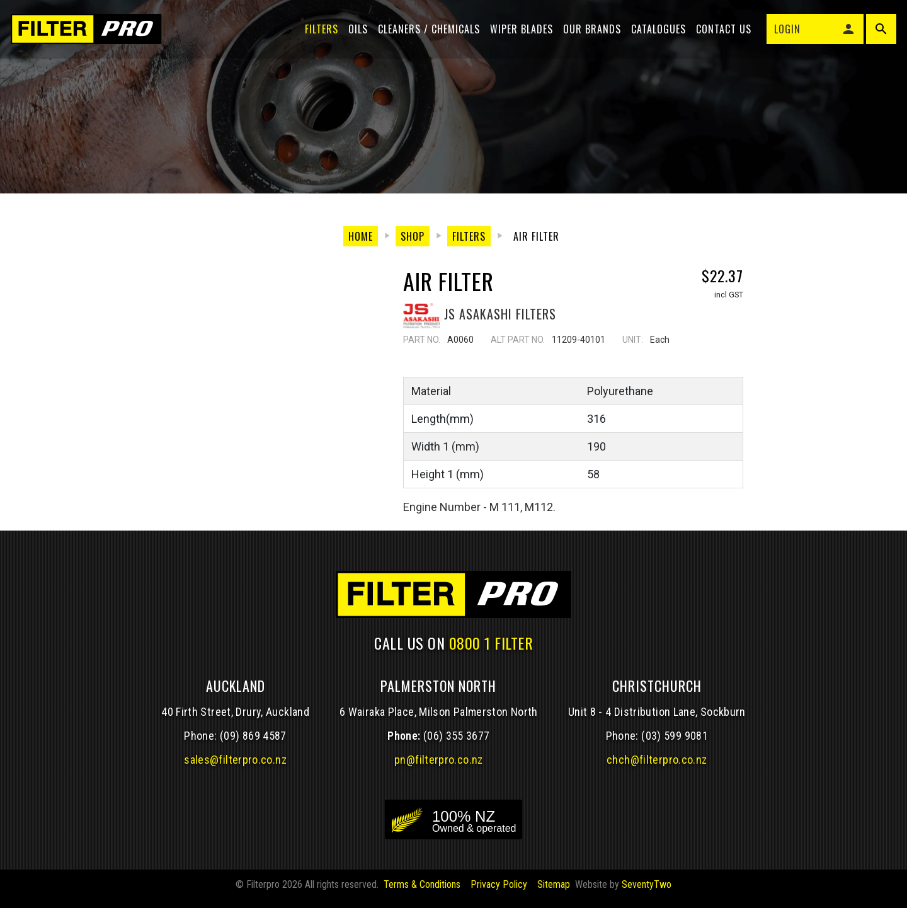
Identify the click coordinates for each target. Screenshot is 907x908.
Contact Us (722, 32)
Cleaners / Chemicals (427, 32)
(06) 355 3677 (456, 743)
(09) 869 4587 (253, 743)
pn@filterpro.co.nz (438, 767)
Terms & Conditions (422, 893)
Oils (356, 32)
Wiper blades (519, 32)
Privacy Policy (499, 893)
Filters (319, 32)
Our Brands (590, 32)
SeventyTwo (646, 893)
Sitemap (553, 893)
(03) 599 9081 (674, 743)
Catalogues (656, 32)
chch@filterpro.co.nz (657, 767)
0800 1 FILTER (491, 651)
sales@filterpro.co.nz (235, 767)
